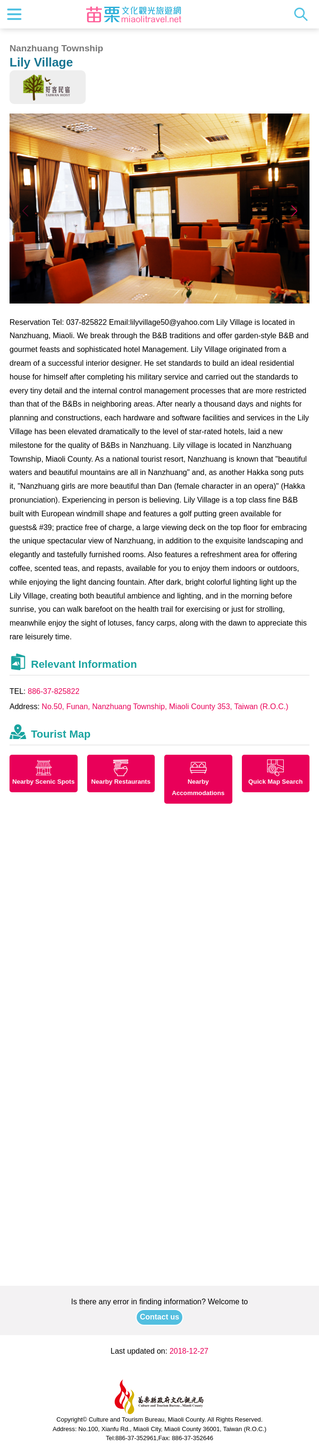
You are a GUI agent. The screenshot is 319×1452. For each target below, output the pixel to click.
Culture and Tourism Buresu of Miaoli (133, 14)
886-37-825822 (54, 691)
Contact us (159, 1317)
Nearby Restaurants (120, 781)
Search (303, 14)
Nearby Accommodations (198, 787)
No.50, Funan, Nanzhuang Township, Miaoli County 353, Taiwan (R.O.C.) (165, 706)
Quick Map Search (276, 781)
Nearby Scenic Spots (43, 781)
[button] (294, 210)
